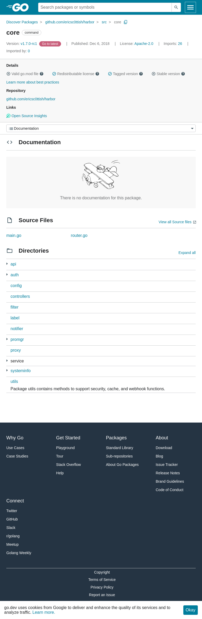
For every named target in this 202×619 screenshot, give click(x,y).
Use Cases (15, 448)
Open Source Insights (26, 116)
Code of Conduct (169, 490)
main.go (13, 235)
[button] (8, 74)
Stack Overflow (68, 464)
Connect (15, 500)
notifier (17, 328)
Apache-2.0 (143, 43)
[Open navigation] (190, 7)
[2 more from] (7, 370)
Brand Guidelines (170, 481)
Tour (59, 456)
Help (60, 473)
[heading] (22, 7)
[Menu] (101, 128)
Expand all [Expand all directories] (187, 253)
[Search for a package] (105, 7)
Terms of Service (102, 580)
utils (14, 381)
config (16, 285)
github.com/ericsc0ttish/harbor (69, 22)
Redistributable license (75, 74)
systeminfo (21, 370)
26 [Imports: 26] (173, 43)
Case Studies (17, 456)
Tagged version (125, 74)
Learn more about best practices (32, 82)
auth (15, 275)
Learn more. (43, 612)
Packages (116, 437)
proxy (16, 350)
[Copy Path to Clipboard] (125, 22)
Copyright (102, 572)
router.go (79, 235)
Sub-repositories (119, 456)
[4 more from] (7, 339)
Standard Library (119, 448)
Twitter (11, 511)
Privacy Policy (101, 587)
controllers (20, 296)
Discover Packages (22, 22)
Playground (65, 448)
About (162, 437)
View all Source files (175, 222)
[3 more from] (7, 274)
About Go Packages (122, 464)
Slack (10, 528)
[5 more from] (7, 360)
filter (14, 307)
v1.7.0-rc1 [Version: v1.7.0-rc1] (22, 43)
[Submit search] (176, 7)
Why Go (14, 437)
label (15, 318)
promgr (17, 339)
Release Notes (168, 473)
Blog (159, 456)
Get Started (68, 437)
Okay (190, 610)
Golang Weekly (18, 553)
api (13, 264)
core (117, 22)
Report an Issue (102, 595)
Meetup (12, 544)
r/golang (13, 536)
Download (164, 448)
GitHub (12, 519)
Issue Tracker (167, 464)
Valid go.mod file (25, 74)
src (104, 22)
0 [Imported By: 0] (18, 51)
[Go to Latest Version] (50, 43)
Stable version (168, 74)
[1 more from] (7, 264)
